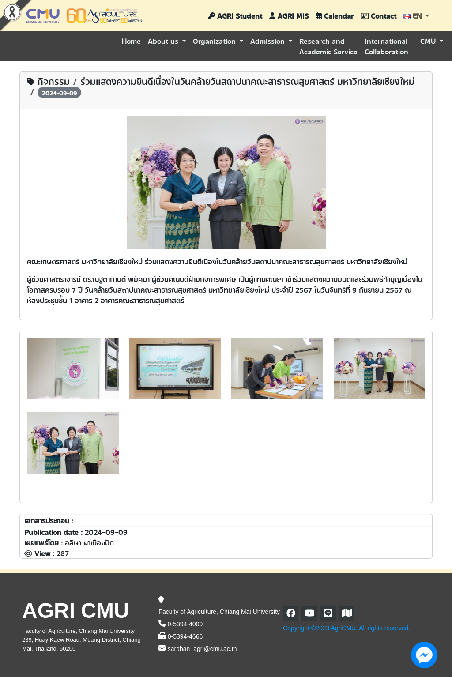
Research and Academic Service (328, 46)
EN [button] (413, 15)
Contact (378, 15)
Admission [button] (268, 40)
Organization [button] (215, 40)
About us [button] (164, 40)
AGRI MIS (289, 15)
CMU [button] (429, 40)
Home (131, 40)
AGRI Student (235, 15)
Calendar (335, 15)
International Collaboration (386, 46)
